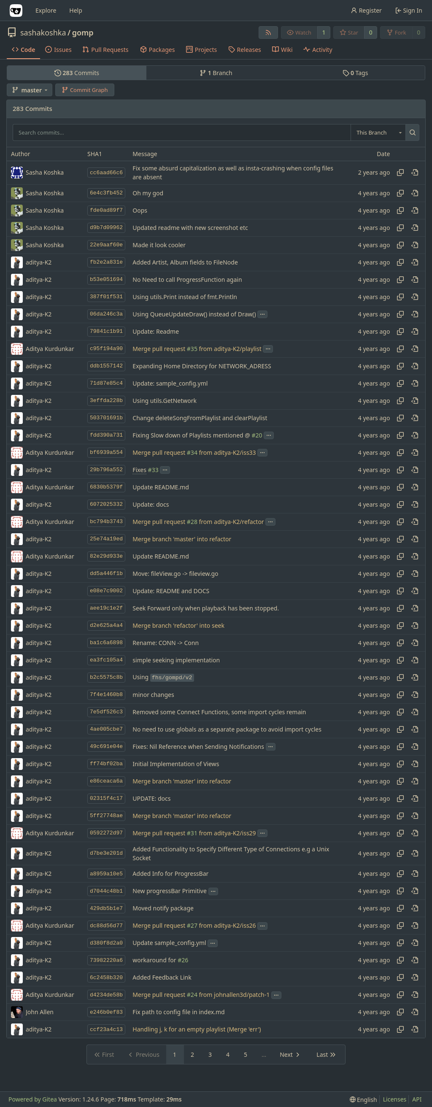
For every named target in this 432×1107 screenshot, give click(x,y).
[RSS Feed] (268, 32)
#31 (192, 833)
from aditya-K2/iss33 (226, 452)
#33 (153, 470)
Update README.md (160, 487)
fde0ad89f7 (106, 210)
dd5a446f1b (106, 573)
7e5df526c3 (106, 712)
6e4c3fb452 (106, 193)
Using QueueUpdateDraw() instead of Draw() (194, 314)
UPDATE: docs (151, 798)
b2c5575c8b (106, 677)
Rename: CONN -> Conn (165, 643)
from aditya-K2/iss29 (226, 833)
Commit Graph (85, 90)
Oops (139, 210)
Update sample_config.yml (169, 943)
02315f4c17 (106, 798)
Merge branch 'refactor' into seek (178, 625)
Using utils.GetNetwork (164, 401)
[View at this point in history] (414, 172)
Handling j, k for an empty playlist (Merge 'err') (196, 1030)
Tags (355, 73)
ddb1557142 (106, 366)
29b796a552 (106, 470)
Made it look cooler (159, 245)
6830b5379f (106, 487)
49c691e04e (106, 746)
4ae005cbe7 (106, 729)
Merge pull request (159, 349)
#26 (183, 960)
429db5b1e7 (106, 908)
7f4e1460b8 (106, 694)
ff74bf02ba (106, 764)
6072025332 (106, 504)
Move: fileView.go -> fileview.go (175, 574)
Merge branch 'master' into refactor (181, 539)
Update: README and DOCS (170, 591)
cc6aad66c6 (106, 173)
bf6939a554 (106, 452)
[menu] (363, 1100)
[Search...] (412, 132)
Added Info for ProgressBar (170, 874)
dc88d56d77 (106, 926)
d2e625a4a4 (106, 625)
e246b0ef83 (106, 1012)
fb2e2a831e (106, 262)
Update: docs (150, 504)
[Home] (16, 10)
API (416, 1099)
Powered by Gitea (32, 1099)
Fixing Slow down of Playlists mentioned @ (191, 435)
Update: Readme (155, 331)
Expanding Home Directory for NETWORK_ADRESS (201, 366)
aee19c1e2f (106, 608)
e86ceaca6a (106, 781)
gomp (83, 32)
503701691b (106, 418)
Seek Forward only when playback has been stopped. (205, 608)
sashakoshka (43, 32)
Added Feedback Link (161, 978)
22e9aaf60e (106, 245)
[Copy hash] (400, 172)
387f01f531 (106, 297)
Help (75, 10)
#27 (192, 926)
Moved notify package (163, 908)
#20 (257, 435)
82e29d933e (106, 556)
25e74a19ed (106, 539)
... (262, 313)
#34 (192, 452)
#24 (192, 995)
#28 (192, 522)
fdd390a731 (106, 435)
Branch (216, 73)
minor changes (153, 695)
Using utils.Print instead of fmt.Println (184, 297)
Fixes (139, 470)
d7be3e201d (106, 853)
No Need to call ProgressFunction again (187, 279)
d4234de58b (106, 995)
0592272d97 (106, 833)
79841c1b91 (106, 331)
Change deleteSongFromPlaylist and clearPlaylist (199, 418)
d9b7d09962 (106, 227)
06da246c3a (106, 314)
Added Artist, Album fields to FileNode (185, 262)
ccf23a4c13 (106, 1029)
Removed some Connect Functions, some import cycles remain (219, 712)
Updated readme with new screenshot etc (190, 228)
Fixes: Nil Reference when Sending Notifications (198, 746)
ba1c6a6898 (106, 643)
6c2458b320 (106, 978)
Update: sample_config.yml (170, 383)
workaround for (155, 960)
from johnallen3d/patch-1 (233, 995)
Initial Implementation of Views (175, 764)
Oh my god (147, 193)
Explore (45, 10)
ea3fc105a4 (106, 660)
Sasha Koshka (45, 193)
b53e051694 (106, 279)
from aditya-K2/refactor (230, 522)
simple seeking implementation (176, 660)
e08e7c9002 (106, 591)
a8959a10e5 (106, 874)
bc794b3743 (106, 521)
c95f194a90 (106, 349)
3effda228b (106, 400)
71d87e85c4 (106, 383)
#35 (192, 349)
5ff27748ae (106, 816)
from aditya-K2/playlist (229, 349)
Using (163, 677)
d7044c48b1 (106, 891)
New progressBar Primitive (169, 891)
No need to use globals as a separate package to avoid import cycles (226, 729)
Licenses (395, 1099)
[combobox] (378, 132)
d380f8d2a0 (106, 943)
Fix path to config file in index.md (178, 1012)
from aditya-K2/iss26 (226, 926)
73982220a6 (106, 960)
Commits (76, 73)
